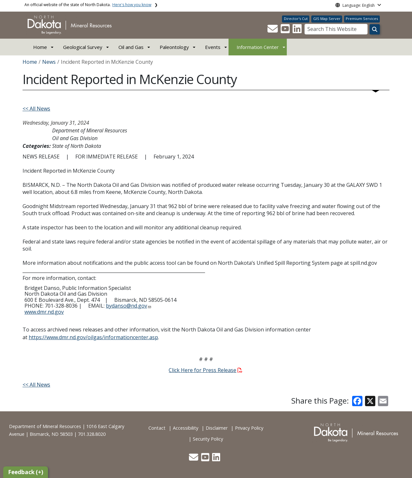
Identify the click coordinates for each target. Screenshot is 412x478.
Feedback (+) (25, 472)
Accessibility (185, 428)
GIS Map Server (327, 18)
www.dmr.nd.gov (44, 311)
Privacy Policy (249, 428)
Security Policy (208, 439)
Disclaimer (217, 428)
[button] (273, 30)
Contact (156, 428)
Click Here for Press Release (205, 370)
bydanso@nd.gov (126, 305)
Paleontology (174, 47)
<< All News (36, 108)
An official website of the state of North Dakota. (87, 4)
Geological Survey (82, 47)
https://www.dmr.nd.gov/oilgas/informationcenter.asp (93, 337)
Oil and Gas (131, 47)
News (49, 61)
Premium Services (362, 18)
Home (40, 47)
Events (212, 47)
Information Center (258, 47)
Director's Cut (296, 18)
